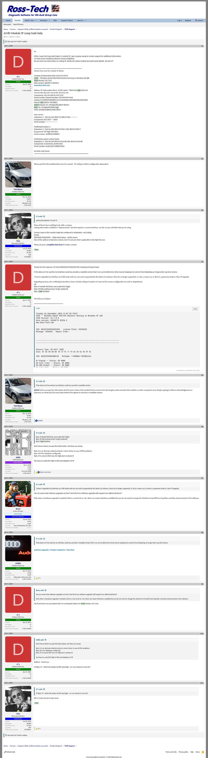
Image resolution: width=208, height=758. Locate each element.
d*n (7, 37)
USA (29, 255)
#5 (202, 375)
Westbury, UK (26, 203)
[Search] (199, 20)
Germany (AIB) (26, 471)
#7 (202, 478)
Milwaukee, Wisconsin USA (22, 577)
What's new (29, 20)
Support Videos (67, 20)
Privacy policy (183, 752)
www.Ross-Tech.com (42, 85)
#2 (202, 159)
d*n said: (39, 216)
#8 (202, 533)
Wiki (55, 20)
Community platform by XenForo (104, 757)
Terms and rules (171, 752)
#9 (202, 584)
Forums (18, 20)
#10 (201, 634)
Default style (9, 752)
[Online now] (18, 238)
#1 (202, 46)
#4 (202, 262)
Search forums (18, 24)
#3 (202, 210)
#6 (202, 427)
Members (43, 20)
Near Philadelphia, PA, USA (22, 526)
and (45, 472)
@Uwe (36, 390)
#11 (201, 683)
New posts (7, 24)
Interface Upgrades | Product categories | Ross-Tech (54, 550)
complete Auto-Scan (55, 245)
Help (192, 752)
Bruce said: (40, 590)
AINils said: (40, 640)
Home (8, 20)
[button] (36, 20)
